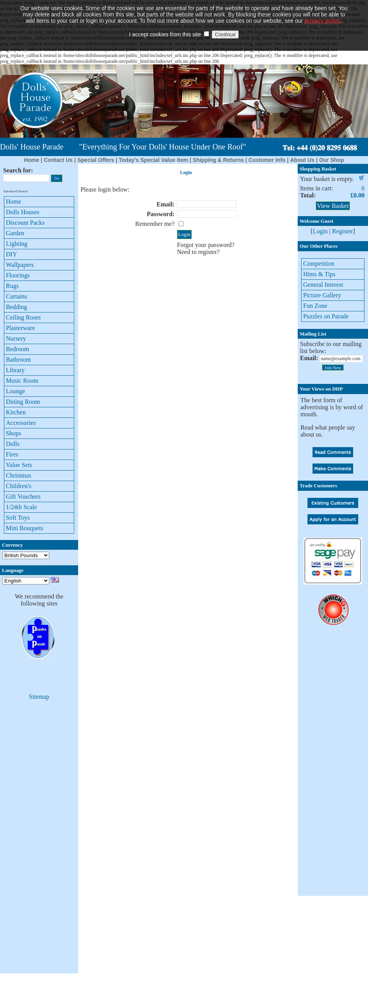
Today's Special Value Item (153, 160)
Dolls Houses (22, 212)
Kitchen (16, 412)
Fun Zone (315, 305)
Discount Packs (25, 222)
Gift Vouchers (23, 496)
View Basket (332, 205)
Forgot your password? (205, 245)
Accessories (21, 422)
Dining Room (23, 401)
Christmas (18, 475)
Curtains (16, 296)
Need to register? (198, 252)
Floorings (18, 275)
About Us (302, 160)
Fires (12, 454)
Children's (18, 486)
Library (15, 370)
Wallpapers (20, 264)
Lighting (16, 243)
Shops (13, 433)
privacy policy (322, 8)
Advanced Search (15, 191)
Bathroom (18, 359)
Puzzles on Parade (325, 316)
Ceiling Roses (23, 317)
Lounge (15, 391)
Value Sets (19, 465)
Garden (15, 233)
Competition (318, 263)
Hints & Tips (319, 274)
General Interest (323, 284)
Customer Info (267, 160)
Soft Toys (18, 517)
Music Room (22, 380)
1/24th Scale (21, 507)
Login (320, 231)
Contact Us (58, 160)
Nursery (16, 338)
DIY (11, 254)
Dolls (13, 443)
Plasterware (20, 328)
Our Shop (331, 160)
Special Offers (95, 160)
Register (342, 231)
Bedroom (17, 349)
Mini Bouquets (24, 528)
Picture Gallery (322, 295)
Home (31, 160)
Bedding (16, 307)
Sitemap (39, 696)
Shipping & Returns (218, 160)
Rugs (12, 285)
